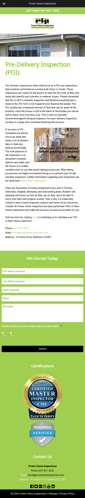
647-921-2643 (21, 228)
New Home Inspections (33, 180)
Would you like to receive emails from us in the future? (32, 326)
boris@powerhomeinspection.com (30, 232)
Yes (4, 335)
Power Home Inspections (42, 3)
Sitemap (52, 493)
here (34, 217)
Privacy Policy (66, 493)
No (11, 335)
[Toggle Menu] (4, 3)
